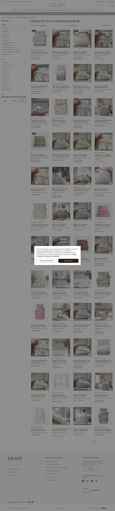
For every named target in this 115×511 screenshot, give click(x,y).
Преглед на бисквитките (47, 260)
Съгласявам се (68, 260)
